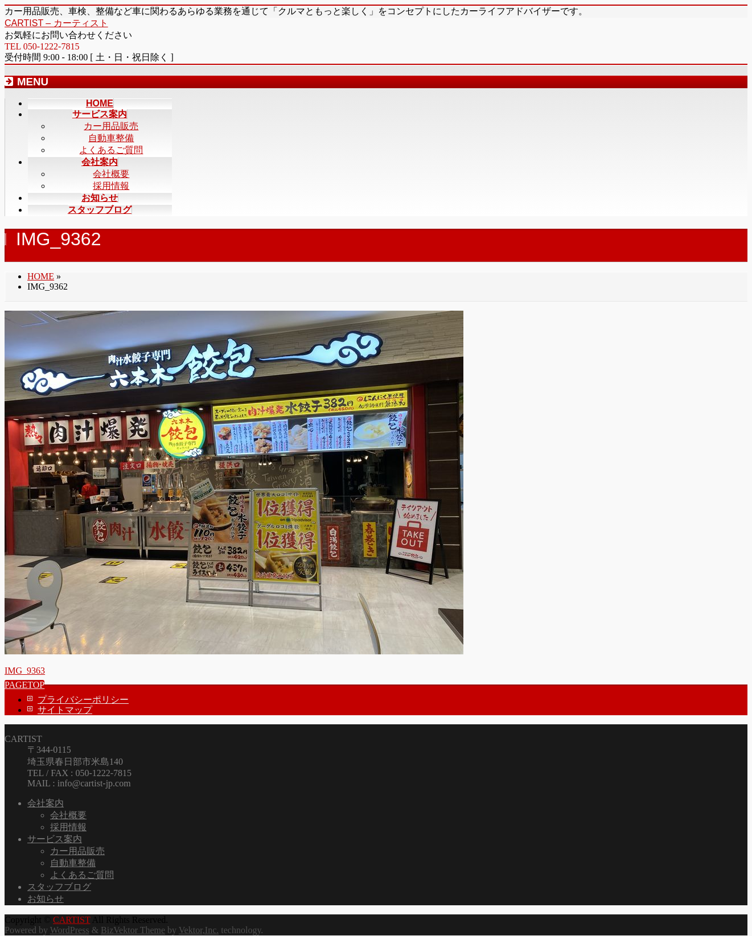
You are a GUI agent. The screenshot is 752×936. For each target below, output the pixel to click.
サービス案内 (54, 839)
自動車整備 (111, 138)
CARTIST (71, 920)
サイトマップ (65, 710)
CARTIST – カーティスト (56, 23)
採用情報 (111, 186)
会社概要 (111, 174)
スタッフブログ (59, 887)
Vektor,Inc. (199, 930)
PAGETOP (24, 685)
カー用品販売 (111, 126)
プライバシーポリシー (83, 699)
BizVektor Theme (133, 930)
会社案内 (45, 803)
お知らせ (45, 899)
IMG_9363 (25, 670)
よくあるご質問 (111, 150)
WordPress (69, 930)
